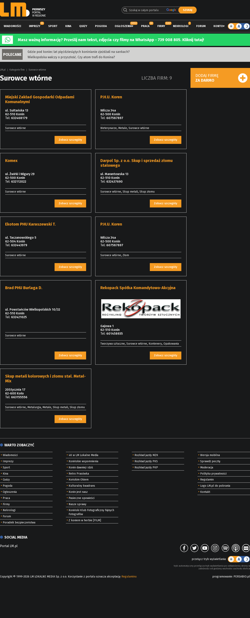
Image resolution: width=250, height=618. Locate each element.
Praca (145, 26)
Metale (122, 128)
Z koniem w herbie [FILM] (85, 520)
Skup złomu (147, 191)
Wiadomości (12, 26)
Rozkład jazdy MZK (146, 455)
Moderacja (206, 467)
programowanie (222, 576)
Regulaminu (129, 576)
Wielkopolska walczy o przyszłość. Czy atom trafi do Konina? (71, 57)
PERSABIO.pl (242, 576)
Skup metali (130, 191)
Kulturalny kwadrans (82, 485)
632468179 (19, 118)
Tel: (7, 118)
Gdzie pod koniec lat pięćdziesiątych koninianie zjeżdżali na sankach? (79, 52)
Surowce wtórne (37, 69)
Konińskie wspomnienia (83, 461)
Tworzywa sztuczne (112, 343)
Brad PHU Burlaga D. (23, 287)
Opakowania (171, 343)
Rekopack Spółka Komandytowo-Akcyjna (138, 287)
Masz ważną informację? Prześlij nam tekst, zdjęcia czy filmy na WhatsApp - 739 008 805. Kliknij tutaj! (111, 39)
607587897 (114, 118)
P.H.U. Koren (111, 97)
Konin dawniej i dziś (81, 467)
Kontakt (205, 492)
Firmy (161, 26)
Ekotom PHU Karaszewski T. (30, 224)
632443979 (19, 245)
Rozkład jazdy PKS (146, 461)
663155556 (19, 397)
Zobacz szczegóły (70, 139)
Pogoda (101, 26)
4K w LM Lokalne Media (83, 455)
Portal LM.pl (8, 546)
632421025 (19, 317)
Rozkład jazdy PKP (146, 467)
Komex (11, 160)
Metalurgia (34, 407)
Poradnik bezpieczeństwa (19, 522)
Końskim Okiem (78, 479)
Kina (68, 26)
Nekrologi (180, 26)
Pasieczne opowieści (81, 498)
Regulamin (207, 479)
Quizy (83, 26)
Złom (126, 255)
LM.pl (3, 69)
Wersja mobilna (210, 455)
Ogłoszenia (123, 26)
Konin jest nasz (78, 492)
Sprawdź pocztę (210, 461)
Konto (218, 26)
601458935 (114, 333)
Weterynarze (108, 128)
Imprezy (34, 26)
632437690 (114, 181)
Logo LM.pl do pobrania (215, 485)
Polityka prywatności (213, 473)
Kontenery (155, 343)
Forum (201, 26)
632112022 (18, 181)
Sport (52, 26)
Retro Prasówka (79, 473)
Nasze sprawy (77, 504)
